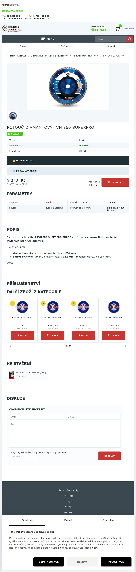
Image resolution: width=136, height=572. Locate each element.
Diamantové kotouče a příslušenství (49, 56)
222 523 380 (13, 16)
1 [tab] (66, 346)
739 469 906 (42, 16)
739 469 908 (16, 18)
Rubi (48, 202)
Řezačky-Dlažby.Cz (16, 56)
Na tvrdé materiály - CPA (85, 56)
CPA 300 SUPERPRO (113, 317)
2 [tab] (70, 346)
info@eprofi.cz (41, 18)
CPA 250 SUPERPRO (83, 317)
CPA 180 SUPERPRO (22, 317)
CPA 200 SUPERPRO (52, 317)
